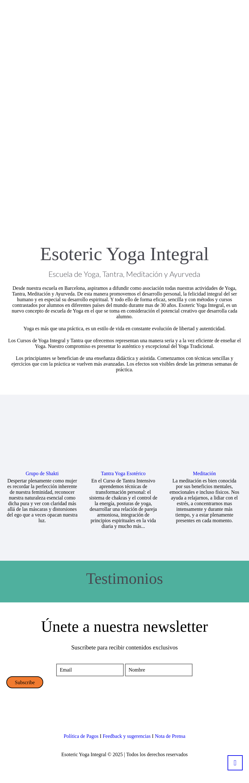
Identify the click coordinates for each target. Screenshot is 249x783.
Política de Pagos (81, 736)
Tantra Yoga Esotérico (123, 473)
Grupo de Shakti (42, 473)
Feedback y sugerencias (127, 736)
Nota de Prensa (170, 736)
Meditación (204, 473)
